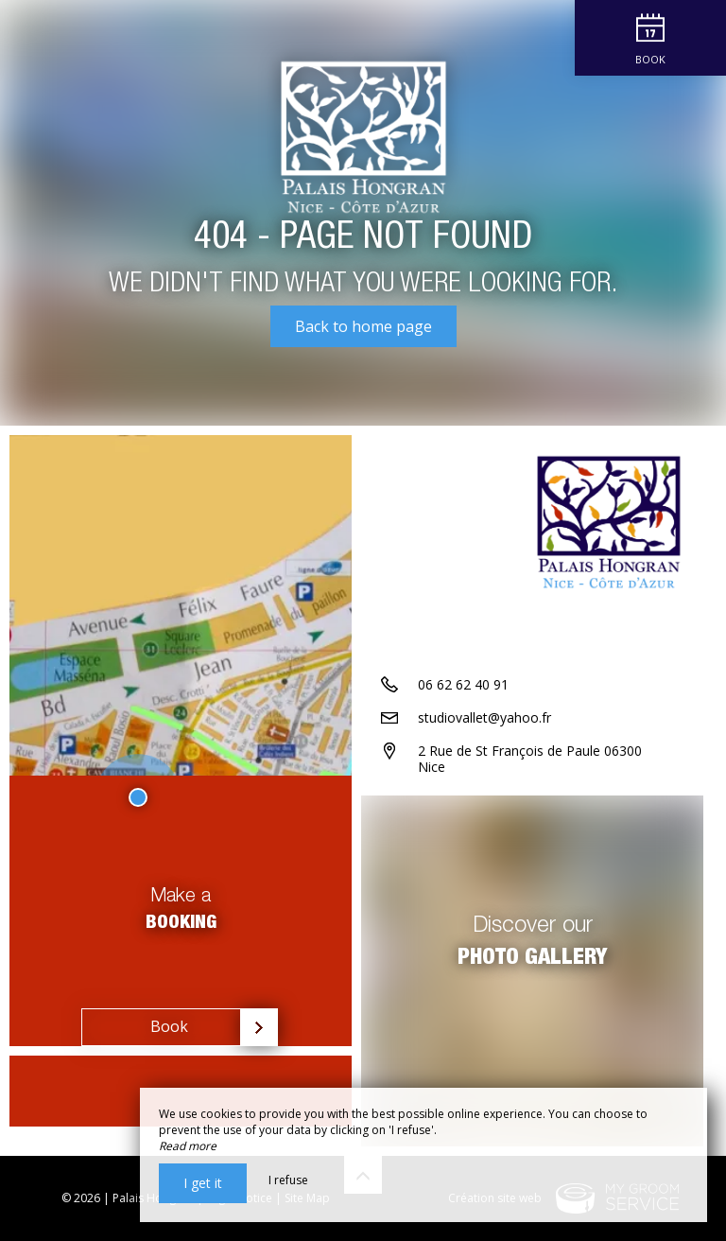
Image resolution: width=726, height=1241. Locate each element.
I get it (202, 1183)
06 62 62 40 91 (463, 684)
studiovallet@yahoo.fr (484, 717)
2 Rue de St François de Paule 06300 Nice (530, 759)
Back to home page (363, 326)
